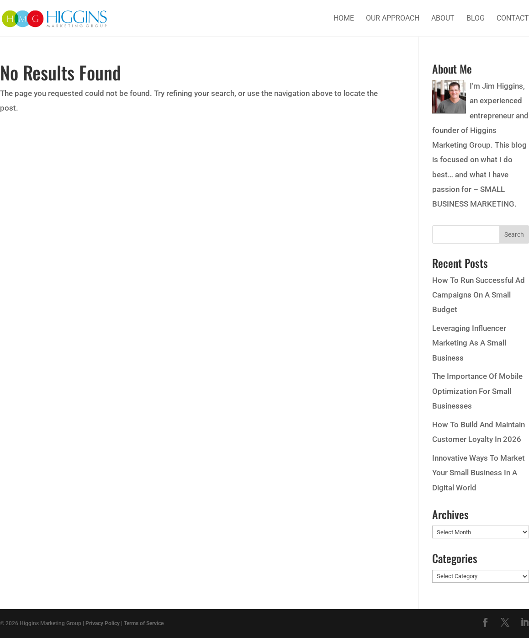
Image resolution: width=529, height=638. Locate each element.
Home (343, 18)
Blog (475, 18)
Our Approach (392, 18)
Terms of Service (144, 623)
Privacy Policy (102, 623)
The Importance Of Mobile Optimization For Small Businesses (477, 391)
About (443, 18)
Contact (513, 18)
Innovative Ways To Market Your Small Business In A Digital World (478, 472)
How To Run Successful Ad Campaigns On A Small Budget (478, 295)
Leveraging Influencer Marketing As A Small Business (469, 343)
